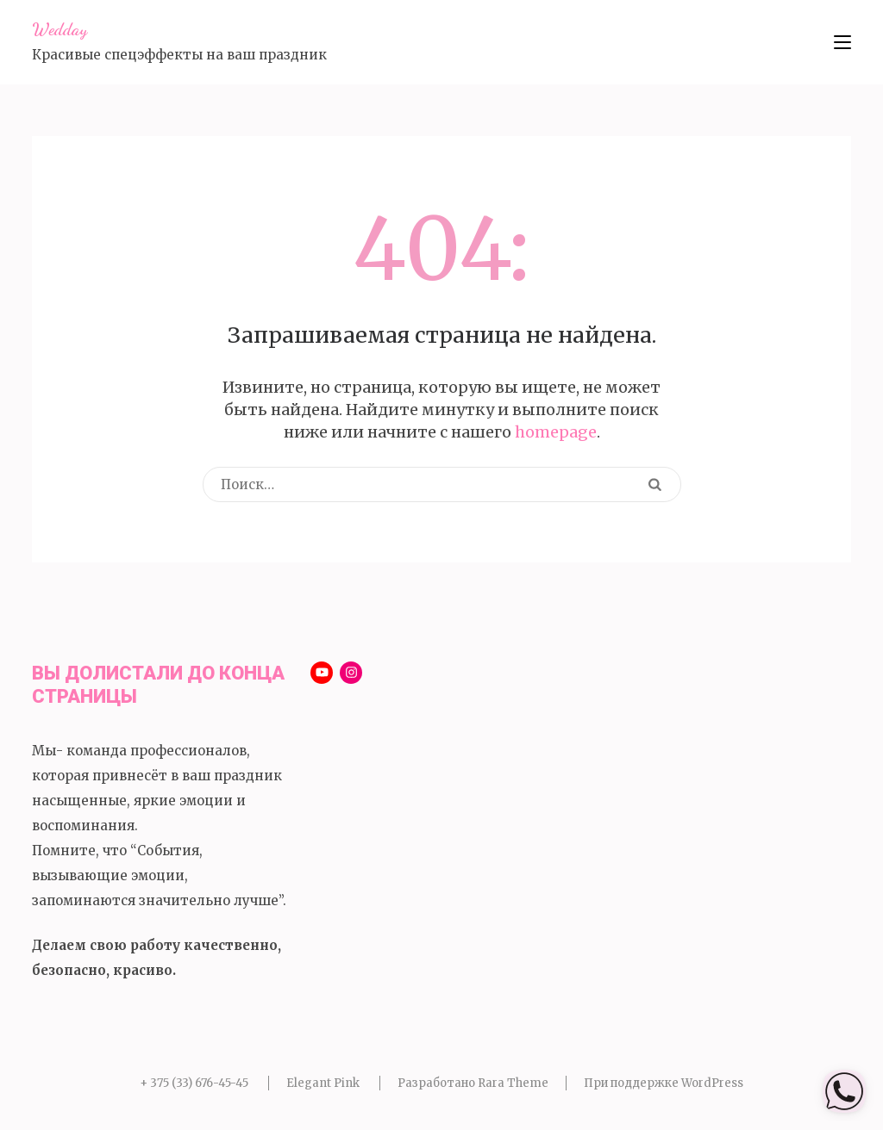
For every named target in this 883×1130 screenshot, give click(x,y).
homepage (556, 432)
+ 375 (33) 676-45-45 (194, 1083)
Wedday (59, 29)
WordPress (712, 1083)
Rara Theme (513, 1083)
